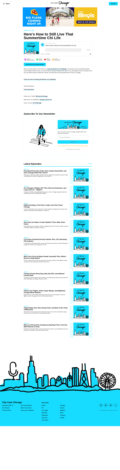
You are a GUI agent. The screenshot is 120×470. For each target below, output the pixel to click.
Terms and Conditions (27, 410)
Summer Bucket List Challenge (57, 69)
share (42, 54)
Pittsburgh (45, 415)
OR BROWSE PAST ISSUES (73, 149)
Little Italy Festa (29, 89)
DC (43, 408)
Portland (62, 415)
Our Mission (6, 408)
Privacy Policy (6, 410)
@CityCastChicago (42, 96)
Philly (61, 413)
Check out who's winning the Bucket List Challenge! (40, 79)
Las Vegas (45, 410)
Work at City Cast (26, 408)
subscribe (47, 54)
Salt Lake (44, 417)
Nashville (44, 413)
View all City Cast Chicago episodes (35, 64)
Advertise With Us (7, 405)
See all (91, 163)
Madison (62, 410)
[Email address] (73, 137)
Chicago (62, 405)
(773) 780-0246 (37, 103)
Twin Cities (45, 420)
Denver (62, 408)
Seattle (62, 417)
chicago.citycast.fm (46, 99)
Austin (43, 405)
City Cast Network (26, 405)
